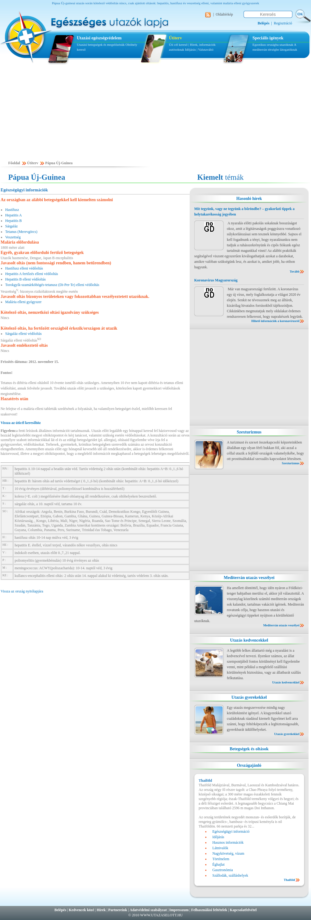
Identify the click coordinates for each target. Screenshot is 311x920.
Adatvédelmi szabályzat (148, 910)
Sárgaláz (11, 226)
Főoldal (14, 163)
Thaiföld (289, 880)
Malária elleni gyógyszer (23, 302)
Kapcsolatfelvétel (243, 910)
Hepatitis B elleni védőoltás (25, 279)
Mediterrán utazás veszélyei (249, 577)
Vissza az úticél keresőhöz (21, 423)
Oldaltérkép (224, 14)
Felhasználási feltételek (209, 910)
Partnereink (117, 910)
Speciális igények (268, 38)
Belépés (60, 910)
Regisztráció (283, 23)
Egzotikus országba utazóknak (273, 44)
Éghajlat (219, 864)
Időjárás (190, 49)
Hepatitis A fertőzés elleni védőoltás (31, 274)
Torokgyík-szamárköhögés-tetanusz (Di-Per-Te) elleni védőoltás (52, 285)
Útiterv (175, 38)
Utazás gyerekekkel (249, 697)
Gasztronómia (223, 870)
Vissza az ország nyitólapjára (22, 591)
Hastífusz (12, 210)
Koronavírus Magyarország (216, 280)
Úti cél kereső (178, 44)
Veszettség (13, 237)
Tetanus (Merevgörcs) (21, 232)
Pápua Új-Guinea (59, 163)
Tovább (294, 271)
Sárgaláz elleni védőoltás (23, 333)
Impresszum (178, 910)
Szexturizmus (249, 432)
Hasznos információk (228, 842)
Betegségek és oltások (249, 749)
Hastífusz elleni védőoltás (24, 268)
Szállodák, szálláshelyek (230, 875)
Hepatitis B (13, 221)
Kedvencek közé (81, 910)
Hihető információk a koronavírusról (275, 321)
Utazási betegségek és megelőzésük (101, 44)
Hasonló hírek (249, 198)
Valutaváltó (205, 49)
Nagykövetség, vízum (229, 853)
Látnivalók (220, 848)
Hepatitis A (13, 215)
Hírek (101, 910)
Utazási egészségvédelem (99, 38)
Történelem (221, 859)
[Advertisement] (155, 115)
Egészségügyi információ (231, 831)
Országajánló (249, 765)
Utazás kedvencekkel (249, 640)
